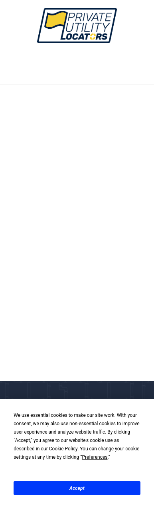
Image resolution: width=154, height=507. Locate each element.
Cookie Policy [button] (63, 449)
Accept (77, 488)
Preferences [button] (94, 457)
